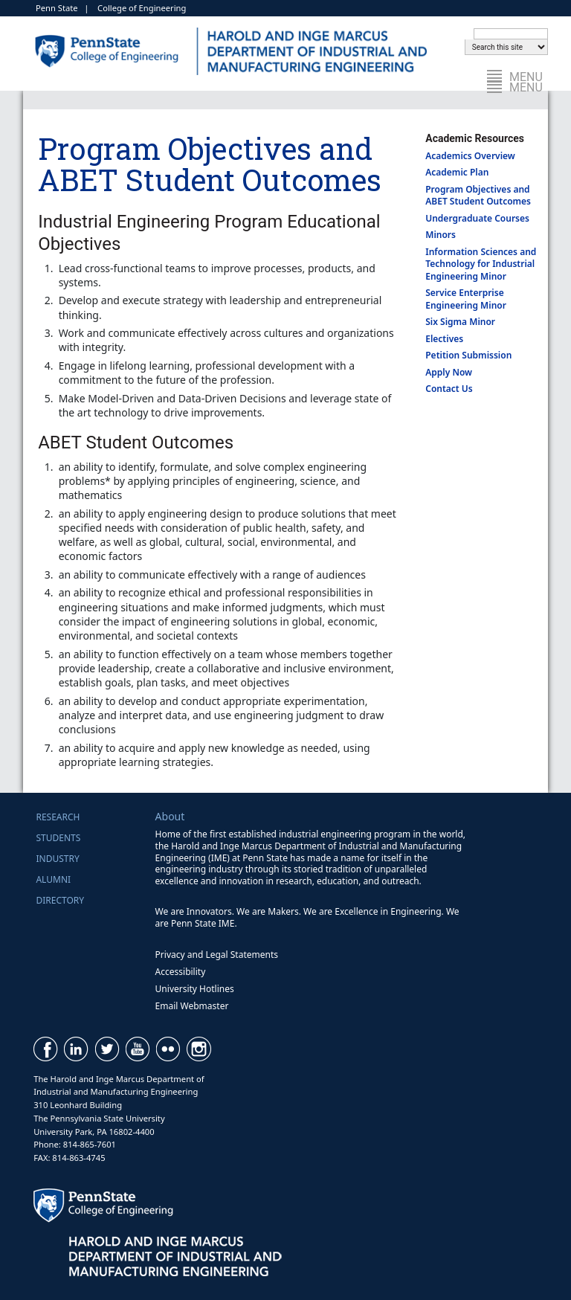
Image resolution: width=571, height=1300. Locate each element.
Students (58, 837)
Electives (444, 338)
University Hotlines (194, 988)
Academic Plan (456, 172)
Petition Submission (468, 355)
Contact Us (449, 388)
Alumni (53, 879)
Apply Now (448, 372)
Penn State (57, 7)
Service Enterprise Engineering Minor (465, 299)
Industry (57, 858)
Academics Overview (470, 155)
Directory (60, 900)
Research (58, 817)
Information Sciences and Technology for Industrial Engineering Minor (480, 264)
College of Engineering (141, 7)
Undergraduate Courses (477, 218)
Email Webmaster (192, 1006)
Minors (440, 234)
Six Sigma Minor (460, 321)
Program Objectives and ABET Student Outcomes (478, 195)
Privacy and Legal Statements (216, 954)
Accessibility (180, 971)
